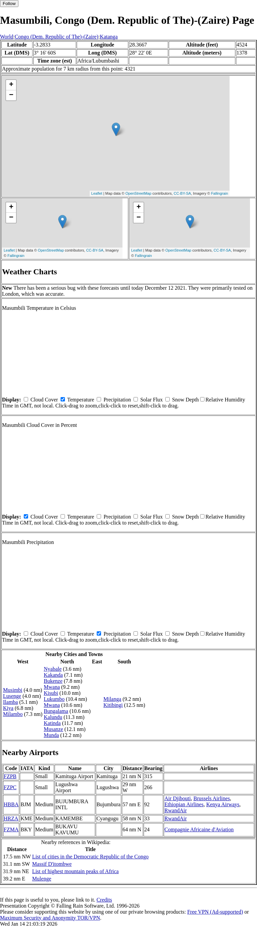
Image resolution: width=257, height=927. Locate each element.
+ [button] (11, 85)
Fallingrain (219, 193)
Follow (9, 3)
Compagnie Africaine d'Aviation (199, 829)
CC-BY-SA (182, 193)
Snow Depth (185, 399)
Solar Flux (151, 399)
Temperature (80, 399)
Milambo (13, 714)
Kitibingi (113, 705)
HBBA (11, 804)
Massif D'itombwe (52, 864)
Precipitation (117, 399)
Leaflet (96, 193)
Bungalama (56, 711)
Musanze (53, 729)
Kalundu (53, 717)
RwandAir (175, 810)
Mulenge (41, 879)
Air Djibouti (177, 798)
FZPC (10, 787)
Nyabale (53, 669)
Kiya (8, 708)
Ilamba (10, 702)
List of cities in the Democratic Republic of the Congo (90, 856)
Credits (104, 900)
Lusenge (12, 696)
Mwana (52, 687)
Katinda (52, 723)
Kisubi (51, 693)
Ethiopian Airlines (183, 804)
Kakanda (53, 675)
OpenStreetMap (138, 193)
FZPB (10, 776)
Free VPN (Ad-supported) (215, 912)
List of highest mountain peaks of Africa (75, 871)
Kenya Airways (222, 804)
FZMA (11, 829)
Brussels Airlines (211, 798)
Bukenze (53, 681)
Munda (51, 735)
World (6, 36)
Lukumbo (54, 699)
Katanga (108, 36)
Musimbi (12, 690)
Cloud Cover (44, 399)
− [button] (11, 95)
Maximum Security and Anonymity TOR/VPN (50, 918)
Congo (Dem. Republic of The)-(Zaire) (56, 36)
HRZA (11, 818)
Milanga (112, 699)
